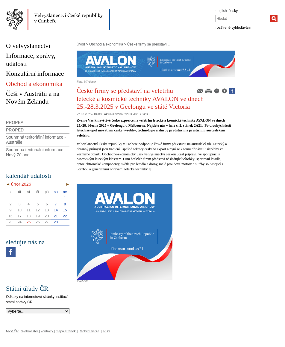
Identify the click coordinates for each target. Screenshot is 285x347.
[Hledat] (274, 18)
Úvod (81, 44)
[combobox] (243, 18)
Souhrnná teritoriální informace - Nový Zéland (36, 152)
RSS (106, 331)
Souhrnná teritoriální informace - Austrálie (36, 140)
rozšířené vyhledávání (233, 27)
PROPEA (14, 122)
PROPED (15, 130)
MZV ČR (12, 331)
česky (233, 11)
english (221, 11)
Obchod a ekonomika (106, 44)
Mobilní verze (89, 331)
